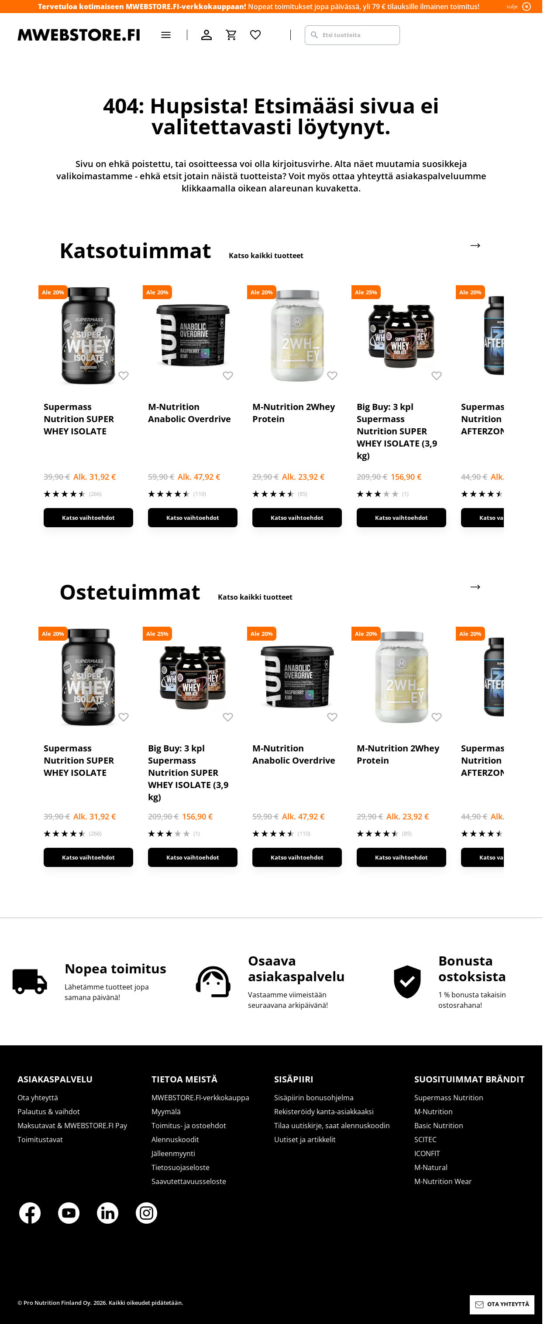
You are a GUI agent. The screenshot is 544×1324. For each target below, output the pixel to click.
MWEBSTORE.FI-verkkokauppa (200, 1097)
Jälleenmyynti (173, 1153)
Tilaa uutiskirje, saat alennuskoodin (332, 1125)
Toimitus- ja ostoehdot (188, 1125)
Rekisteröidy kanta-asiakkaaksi (324, 1111)
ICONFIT (427, 1153)
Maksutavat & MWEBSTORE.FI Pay (72, 1125)
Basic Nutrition (438, 1125)
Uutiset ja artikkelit (305, 1139)
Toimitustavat (40, 1139)
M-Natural (431, 1167)
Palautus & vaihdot (48, 1111)
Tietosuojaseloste (180, 1167)
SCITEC (425, 1139)
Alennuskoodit (175, 1139)
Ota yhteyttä (37, 1097)
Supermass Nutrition (448, 1097)
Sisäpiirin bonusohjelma (314, 1097)
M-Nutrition (433, 1111)
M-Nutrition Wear (443, 1181)
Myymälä (166, 1111)
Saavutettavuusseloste (188, 1181)
